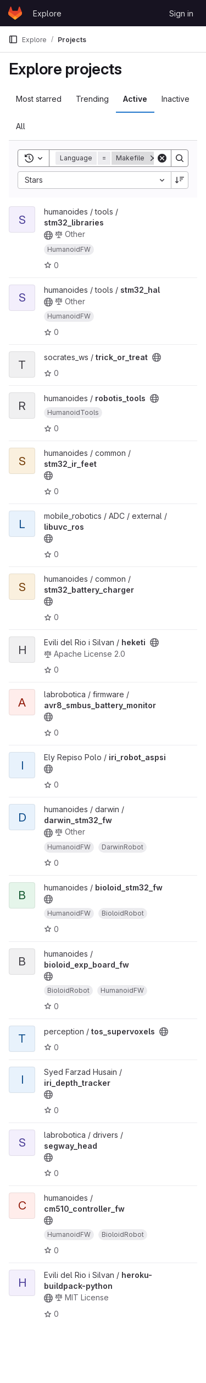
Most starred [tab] (39, 98)
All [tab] (20, 126)
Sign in (181, 13)
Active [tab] (135, 98)
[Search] (179, 158)
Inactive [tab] (176, 98)
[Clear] (162, 158)
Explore (47, 13)
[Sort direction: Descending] (179, 180)
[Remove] (153, 158)
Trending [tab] (92, 98)
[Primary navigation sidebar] (13, 39)
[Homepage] (15, 13)
